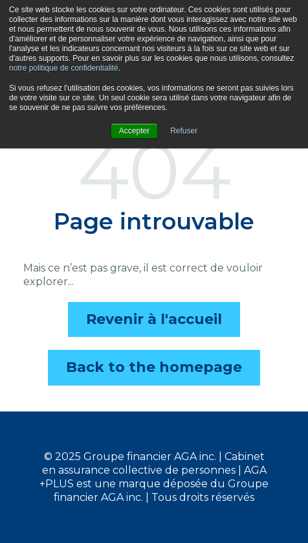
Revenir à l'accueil (154, 319)
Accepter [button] (134, 130)
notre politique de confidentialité (63, 68)
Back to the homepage (154, 367)
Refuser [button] (183, 130)
